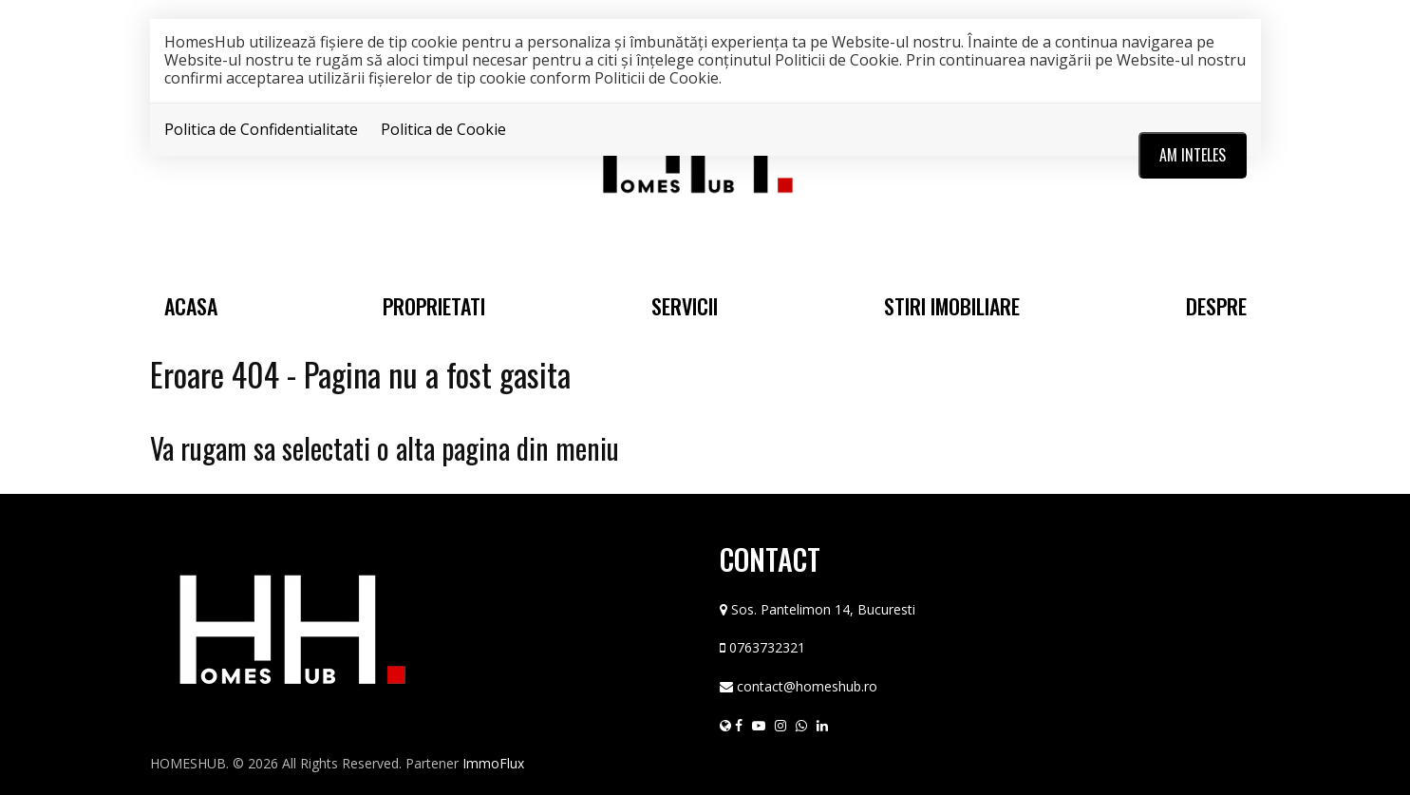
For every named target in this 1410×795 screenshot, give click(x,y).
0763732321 (767, 647)
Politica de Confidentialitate (261, 129)
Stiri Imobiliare (952, 306)
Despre (1216, 306)
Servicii (684, 306)
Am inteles (1192, 154)
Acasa (190, 306)
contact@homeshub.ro (807, 686)
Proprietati (434, 306)
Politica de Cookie (443, 129)
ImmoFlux (493, 763)
